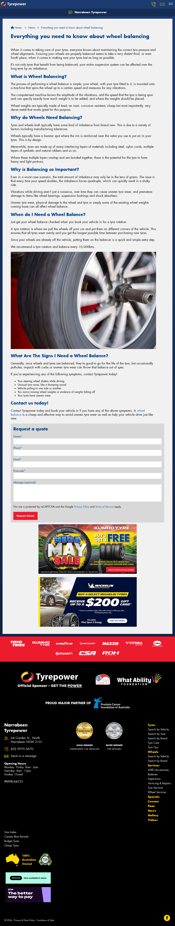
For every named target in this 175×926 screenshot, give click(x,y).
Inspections (154, 779)
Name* (17, 436)
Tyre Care (153, 743)
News (152, 811)
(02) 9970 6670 (22, 749)
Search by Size (156, 734)
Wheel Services (157, 792)
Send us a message (23, 756)
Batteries (153, 774)
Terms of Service (104, 506)
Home (16, 27)
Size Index (10, 832)
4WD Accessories (158, 770)
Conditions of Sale (45, 920)
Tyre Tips (153, 747)
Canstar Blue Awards (16, 836)
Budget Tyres (11, 841)
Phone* (17, 448)
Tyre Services (155, 788)
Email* (17, 459)
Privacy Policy (81, 506)
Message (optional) (24, 482)
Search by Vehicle (158, 729)
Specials (153, 797)
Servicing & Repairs (159, 783)
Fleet (151, 806)
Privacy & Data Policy (24, 920)
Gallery (153, 815)
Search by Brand (157, 738)
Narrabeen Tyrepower (87, 12)
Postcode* (19, 471)
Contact (153, 801)
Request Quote (25, 515)
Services (153, 765)
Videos (153, 820)
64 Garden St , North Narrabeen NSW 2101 (27, 740)
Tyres (151, 725)
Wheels (153, 752)
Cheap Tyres (11, 845)
